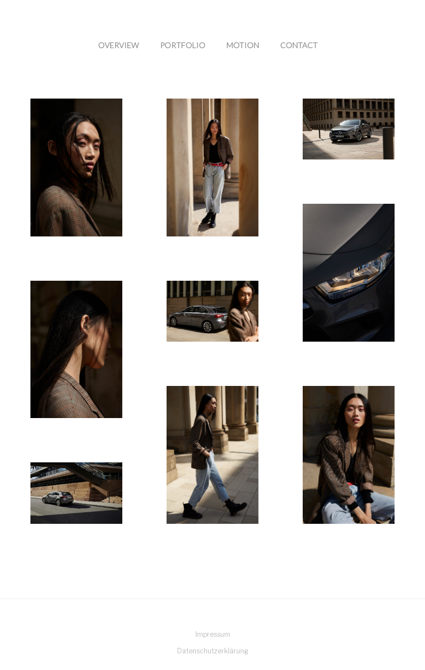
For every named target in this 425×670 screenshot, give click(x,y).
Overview (118, 45)
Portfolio (182, 45)
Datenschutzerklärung (212, 651)
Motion (242, 45)
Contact (299, 45)
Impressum (212, 634)
